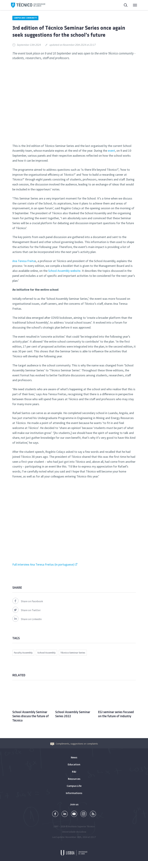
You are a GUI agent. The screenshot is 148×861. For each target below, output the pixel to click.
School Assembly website (64, 271)
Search (126, 5)
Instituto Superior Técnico (81, 826)
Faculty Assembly (23, 652)
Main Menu (135, 6)
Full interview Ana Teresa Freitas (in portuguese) (43, 564)
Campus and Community (25, 18)
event (111, 151)
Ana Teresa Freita (23, 261)
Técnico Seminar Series (72, 652)
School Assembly (46, 652)
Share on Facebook (27, 601)
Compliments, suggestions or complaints (74, 743)
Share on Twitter (26, 610)
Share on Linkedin (27, 619)
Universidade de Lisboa (74, 831)
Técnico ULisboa (28, 5)
